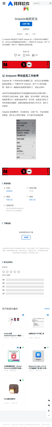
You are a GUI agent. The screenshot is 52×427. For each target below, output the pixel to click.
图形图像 (13, 370)
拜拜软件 (9, 191)
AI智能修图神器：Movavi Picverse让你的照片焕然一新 (13, 367)
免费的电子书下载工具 (36, 333)
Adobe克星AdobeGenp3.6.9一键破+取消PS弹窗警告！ (13, 335)
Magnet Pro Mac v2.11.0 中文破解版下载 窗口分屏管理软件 (38, 367)
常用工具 (26, 52)
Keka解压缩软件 (9, 399)
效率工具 (32, 200)
